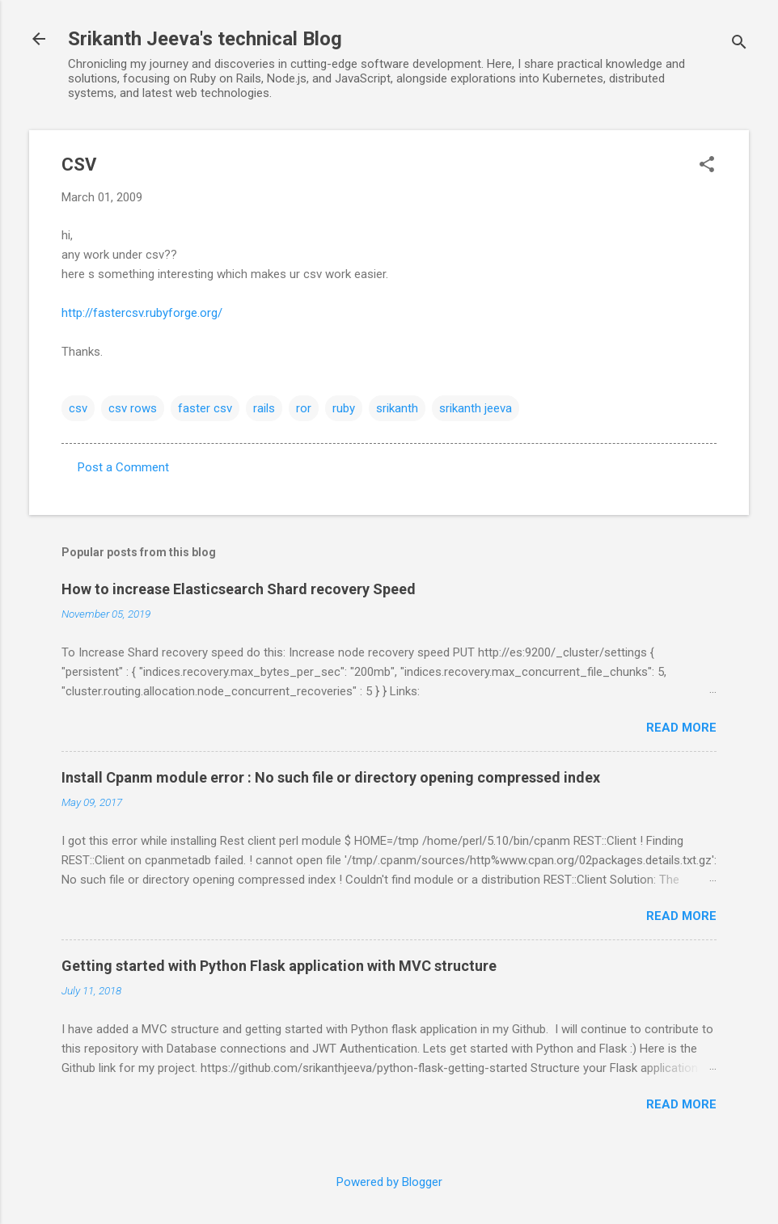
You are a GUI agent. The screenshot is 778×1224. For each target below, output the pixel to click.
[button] (707, 165)
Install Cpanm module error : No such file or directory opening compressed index (330, 777)
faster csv (205, 408)
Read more (681, 727)
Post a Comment (123, 467)
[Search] (739, 44)
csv (78, 408)
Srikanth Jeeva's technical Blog (205, 38)
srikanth (397, 408)
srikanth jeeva (475, 408)
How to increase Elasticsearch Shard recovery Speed (238, 588)
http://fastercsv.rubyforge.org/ (141, 313)
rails (264, 408)
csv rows (132, 408)
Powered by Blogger (389, 1182)
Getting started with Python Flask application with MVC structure (279, 965)
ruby (343, 408)
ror (303, 408)
